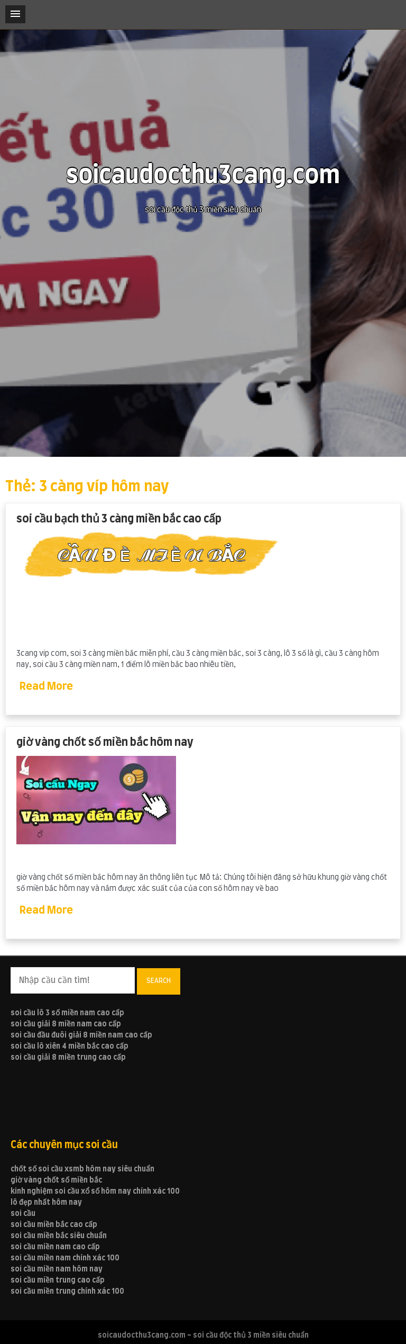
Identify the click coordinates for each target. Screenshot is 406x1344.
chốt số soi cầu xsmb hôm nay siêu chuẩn (82, 1169)
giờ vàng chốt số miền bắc (56, 1180)
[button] (15, 14)
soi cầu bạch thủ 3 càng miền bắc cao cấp (119, 519)
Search (158, 981)
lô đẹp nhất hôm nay (46, 1202)
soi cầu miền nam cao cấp (55, 1247)
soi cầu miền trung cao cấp (58, 1280)
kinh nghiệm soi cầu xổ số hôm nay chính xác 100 (95, 1191)
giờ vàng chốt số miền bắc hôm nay (104, 742)
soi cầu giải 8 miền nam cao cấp (66, 1024)
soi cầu (23, 1213)
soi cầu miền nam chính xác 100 (65, 1258)
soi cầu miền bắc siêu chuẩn (59, 1236)
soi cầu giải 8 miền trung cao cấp (68, 1057)
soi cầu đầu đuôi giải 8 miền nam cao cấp (81, 1035)
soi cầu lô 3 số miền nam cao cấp (67, 1013)
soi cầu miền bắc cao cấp (54, 1225)
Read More (46, 686)
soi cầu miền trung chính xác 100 (67, 1291)
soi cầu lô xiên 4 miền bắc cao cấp (69, 1046)
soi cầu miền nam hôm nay (57, 1269)
